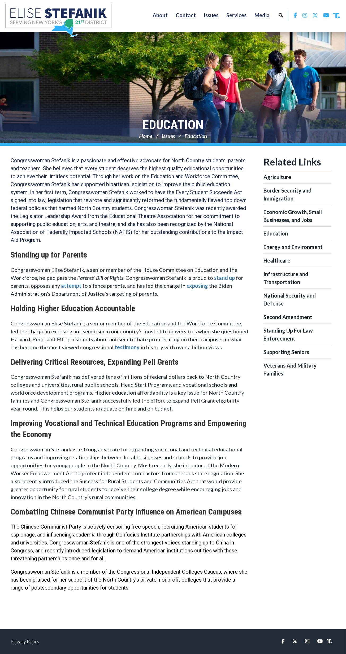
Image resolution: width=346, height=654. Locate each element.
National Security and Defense (289, 299)
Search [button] (281, 15)
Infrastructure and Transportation (285, 278)
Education (173, 124)
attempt (71, 285)
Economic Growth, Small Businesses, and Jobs (292, 216)
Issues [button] (211, 15)
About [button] (160, 15)
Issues (168, 136)
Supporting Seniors (286, 352)
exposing (197, 285)
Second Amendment (287, 317)
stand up (224, 277)
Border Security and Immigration (287, 194)
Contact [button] (186, 15)
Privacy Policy (25, 641)
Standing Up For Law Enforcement (288, 334)
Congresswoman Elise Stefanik (58, 20)
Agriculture (277, 177)
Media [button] (262, 15)
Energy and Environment (293, 247)
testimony (127, 347)
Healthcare (276, 260)
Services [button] (236, 15)
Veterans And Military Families (290, 369)
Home (145, 136)
